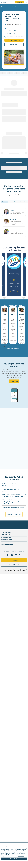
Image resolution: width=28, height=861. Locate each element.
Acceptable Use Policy (20, 570)
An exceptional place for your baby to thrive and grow (17, 213)
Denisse (21, 314)
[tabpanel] (14, 274)
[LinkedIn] (12, 554)
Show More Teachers (13, 348)
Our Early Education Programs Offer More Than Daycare (14, 189)
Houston (7, 6)
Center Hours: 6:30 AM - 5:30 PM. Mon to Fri (14, 25)
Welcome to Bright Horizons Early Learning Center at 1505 (11, 17)
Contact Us (19, 2)
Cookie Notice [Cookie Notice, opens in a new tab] (21, 856)
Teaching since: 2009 (21, 341)
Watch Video (14, 381)
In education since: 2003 (4, 341)
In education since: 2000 (13, 341)
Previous (4, 298)
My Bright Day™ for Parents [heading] (14, 365)
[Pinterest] (20, 554)
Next (23, 298)
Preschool (13, 219)
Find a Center (14, 560)
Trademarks (14, 571)
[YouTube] (16, 554)
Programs (4, 202)
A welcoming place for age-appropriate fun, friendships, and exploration (16, 233)
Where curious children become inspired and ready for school (16, 223)
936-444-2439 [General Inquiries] (11, 33)
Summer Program (15, 230)
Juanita (13, 314)
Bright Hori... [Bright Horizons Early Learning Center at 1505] (13, 6)
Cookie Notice (12, 570)
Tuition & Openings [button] (14, 40)
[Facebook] (8, 554)
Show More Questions (14, 514)
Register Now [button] (14, 44)
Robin (4, 314)
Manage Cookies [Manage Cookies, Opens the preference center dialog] (14, 858)
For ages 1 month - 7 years (14, 195)
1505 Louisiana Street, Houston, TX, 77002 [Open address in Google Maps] (13, 29)
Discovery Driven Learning (15, 202)
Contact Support (14, 564)
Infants (12, 210)
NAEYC (15, 36)
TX (1, 6)
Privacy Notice (6, 570)
